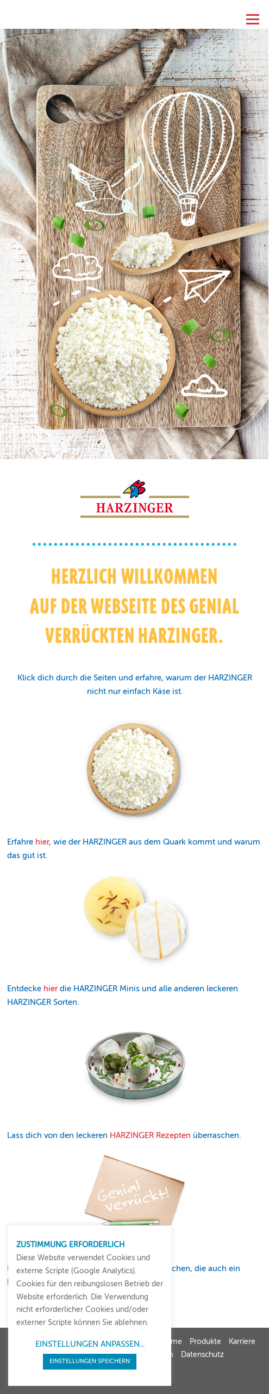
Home (171, 1342)
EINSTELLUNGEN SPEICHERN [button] (89, 1362)
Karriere (242, 1342)
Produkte (205, 1342)
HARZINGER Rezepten (150, 1136)
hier (42, 842)
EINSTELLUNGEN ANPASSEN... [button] (90, 1344)
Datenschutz (202, 1355)
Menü (251, 16)
